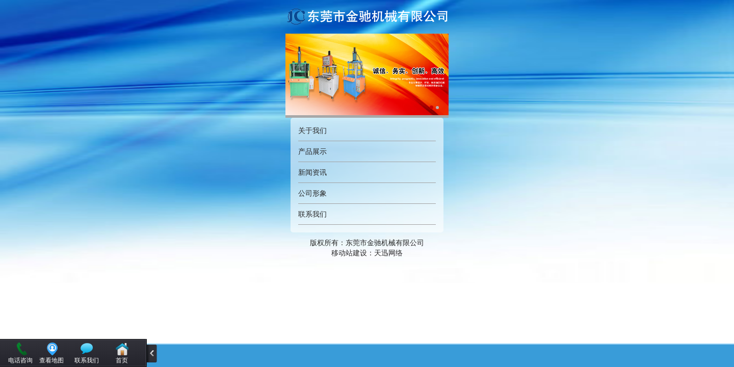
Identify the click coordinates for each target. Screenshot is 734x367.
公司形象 (312, 193)
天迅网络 (388, 253)
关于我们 (312, 130)
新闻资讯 (312, 172)
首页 (122, 360)
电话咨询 (20, 360)
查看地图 (51, 360)
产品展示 (312, 151)
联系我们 (312, 214)
